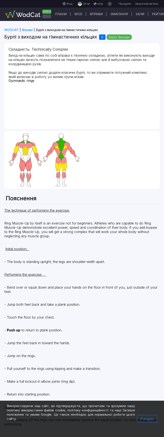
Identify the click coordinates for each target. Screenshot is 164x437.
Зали (140, 14)
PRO (46, 16)
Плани (61, 14)
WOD (78, 14)
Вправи (96, 14)
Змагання (119, 14)
